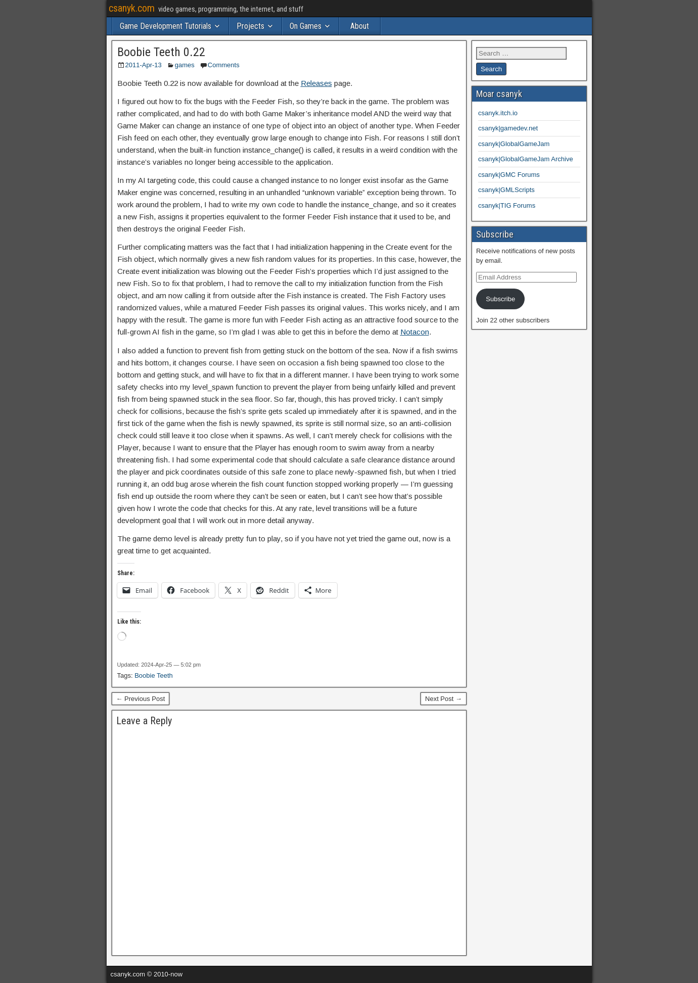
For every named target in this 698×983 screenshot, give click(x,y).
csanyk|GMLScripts (506, 190)
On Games (305, 26)
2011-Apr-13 (143, 65)
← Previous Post (140, 699)
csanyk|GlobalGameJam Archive (525, 159)
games (185, 65)
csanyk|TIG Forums (506, 205)
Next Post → (443, 699)
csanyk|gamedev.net (508, 128)
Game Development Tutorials (165, 26)
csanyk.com (132, 8)
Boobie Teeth (153, 675)
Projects (250, 26)
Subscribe (500, 299)
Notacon (414, 331)
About (359, 26)
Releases (316, 83)
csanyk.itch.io (498, 113)
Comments (224, 65)
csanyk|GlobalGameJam (513, 144)
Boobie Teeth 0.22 (161, 52)
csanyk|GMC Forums (509, 174)
